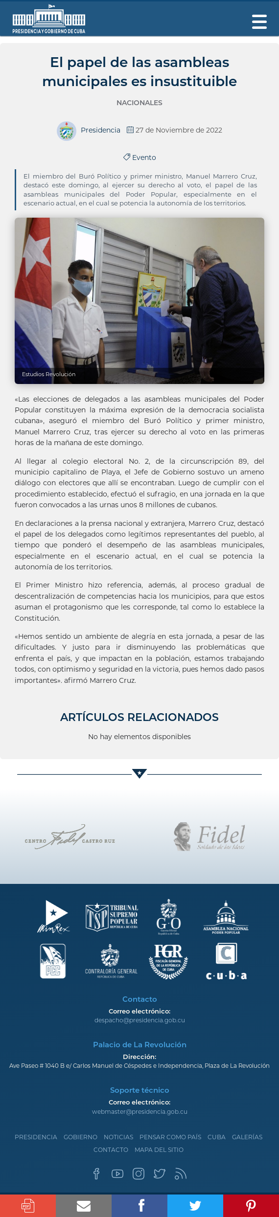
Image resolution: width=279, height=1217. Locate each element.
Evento (139, 157)
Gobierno (80, 1137)
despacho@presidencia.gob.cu (139, 1020)
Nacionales (139, 102)
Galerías (247, 1137)
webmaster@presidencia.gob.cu (139, 1111)
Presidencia (36, 1137)
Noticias (118, 1137)
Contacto (110, 1149)
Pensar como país (170, 1137)
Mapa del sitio (159, 1149)
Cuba (217, 1137)
